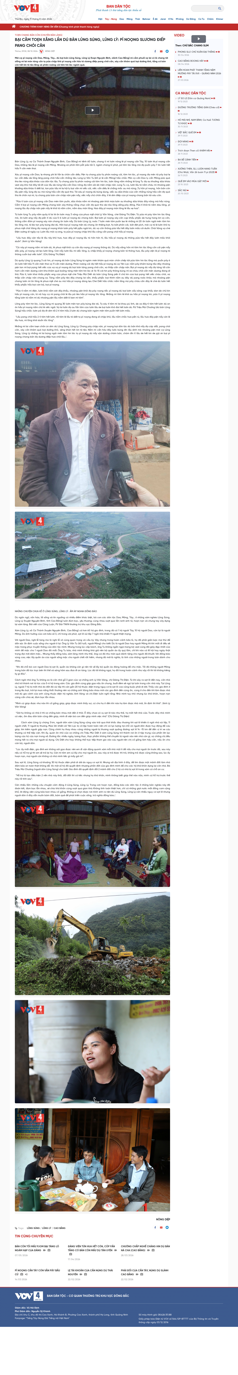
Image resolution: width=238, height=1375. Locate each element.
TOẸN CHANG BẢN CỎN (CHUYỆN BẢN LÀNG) (38, 35)
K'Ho (170, 19)
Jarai (163, 19)
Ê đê (155, 19)
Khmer (219, 19)
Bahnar (146, 19)
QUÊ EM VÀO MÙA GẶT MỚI (193, 181)
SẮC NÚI (183, 190)
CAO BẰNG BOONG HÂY (193, 61)
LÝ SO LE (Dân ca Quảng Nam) (196, 98)
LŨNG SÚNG (33, 1228)
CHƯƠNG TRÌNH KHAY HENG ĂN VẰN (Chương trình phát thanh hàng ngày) (59, 27)
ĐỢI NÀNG (185, 141)
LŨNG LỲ (47, 1228)
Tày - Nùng (111, 19)
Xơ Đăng (191, 19)
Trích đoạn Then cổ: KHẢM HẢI (195, 151)
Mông (130, 19)
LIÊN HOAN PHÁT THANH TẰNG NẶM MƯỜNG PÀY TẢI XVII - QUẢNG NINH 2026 (199, 73)
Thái (137, 19)
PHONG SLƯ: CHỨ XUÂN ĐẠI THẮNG (199, 52)
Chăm (210, 19)
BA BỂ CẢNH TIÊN (188, 160)
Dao (121, 19)
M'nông (180, 19)
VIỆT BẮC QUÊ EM (189, 132)
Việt (100, 19)
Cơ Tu (201, 19)
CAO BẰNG (59, 1228)
